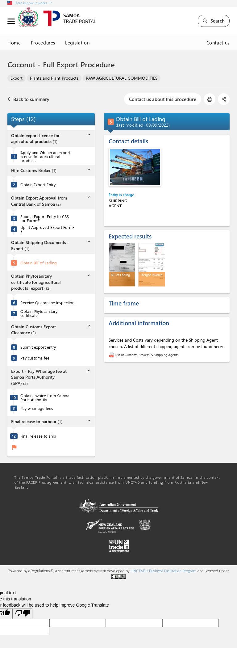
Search (214, 21)
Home (14, 43)
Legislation (77, 43)
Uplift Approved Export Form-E (47, 229)
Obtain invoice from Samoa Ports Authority (44, 397)
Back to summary (28, 99)
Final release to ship (38, 436)
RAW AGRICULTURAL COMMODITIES (121, 78)
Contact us (218, 43)
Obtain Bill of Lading (38, 263)
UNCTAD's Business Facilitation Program (164, 571)
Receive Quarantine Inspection (47, 303)
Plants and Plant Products (54, 78)
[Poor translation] (22, 613)
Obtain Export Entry (38, 185)
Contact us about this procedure (162, 99)
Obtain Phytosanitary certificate (38, 313)
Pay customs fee (34, 358)
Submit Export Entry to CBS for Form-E (44, 218)
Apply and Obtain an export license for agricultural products (45, 156)
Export (16, 78)
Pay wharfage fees (36, 408)
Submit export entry (38, 347)
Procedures (43, 43)
